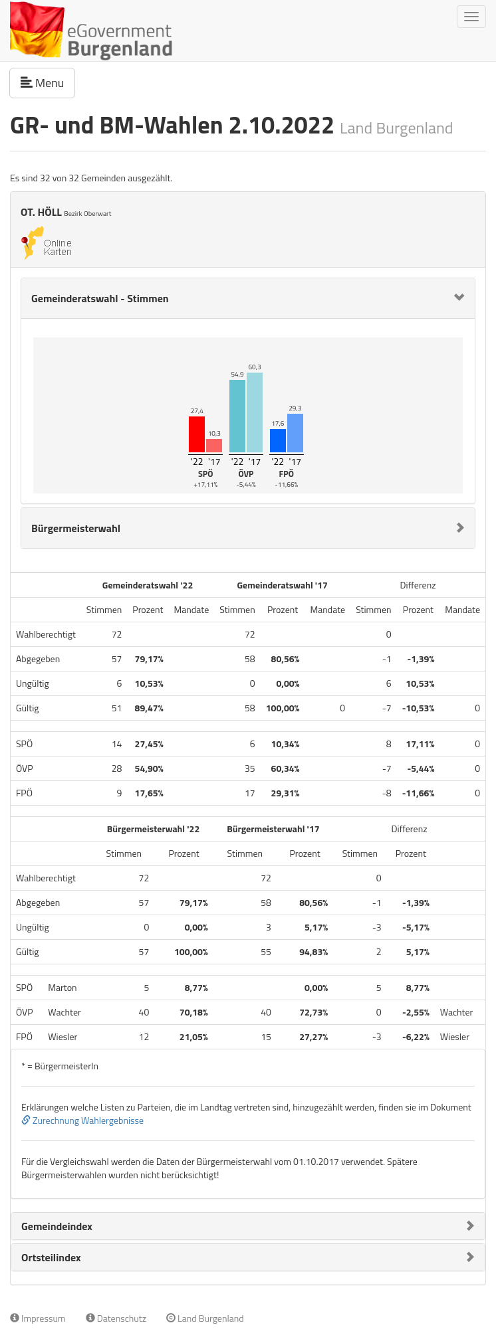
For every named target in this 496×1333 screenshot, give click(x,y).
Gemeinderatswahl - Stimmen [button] (100, 298)
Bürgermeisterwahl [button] (75, 528)
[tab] (248, 298)
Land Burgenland (205, 1318)
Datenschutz (116, 1318)
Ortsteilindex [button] (51, 1257)
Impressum (38, 1318)
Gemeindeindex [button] (56, 1226)
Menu (48, 82)
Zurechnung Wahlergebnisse (82, 1120)
